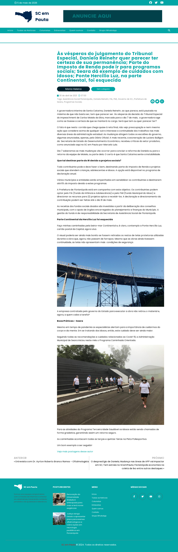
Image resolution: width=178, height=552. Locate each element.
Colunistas (44, 30)
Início (10, 30)
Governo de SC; (125, 99)
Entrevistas (59, 30)
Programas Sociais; (73, 102)
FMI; (115, 99)
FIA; (111, 99)
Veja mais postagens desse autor (75, 451)
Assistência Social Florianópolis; (78, 99)
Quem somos (76, 30)
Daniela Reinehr (101, 99)
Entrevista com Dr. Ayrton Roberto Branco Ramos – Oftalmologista (52, 461)
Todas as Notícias (26, 30)
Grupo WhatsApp (108, 30)
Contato (91, 30)
